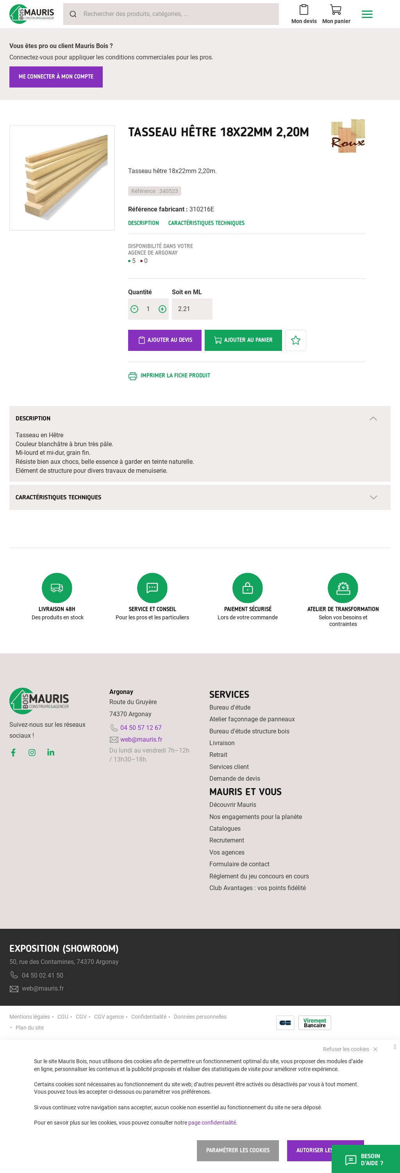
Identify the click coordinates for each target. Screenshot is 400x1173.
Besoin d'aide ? (363, 1159)
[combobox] (171, 14)
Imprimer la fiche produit (175, 375)
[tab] (200, 418)
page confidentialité (212, 1122)
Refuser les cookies (346, 1049)
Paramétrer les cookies (238, 1150)
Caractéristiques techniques (206, 223)
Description (143, 223)
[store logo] (31, 14)
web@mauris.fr (141, 739)
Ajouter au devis (165, 340)
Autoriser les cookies (325, 1150)
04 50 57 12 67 (141, 727)
